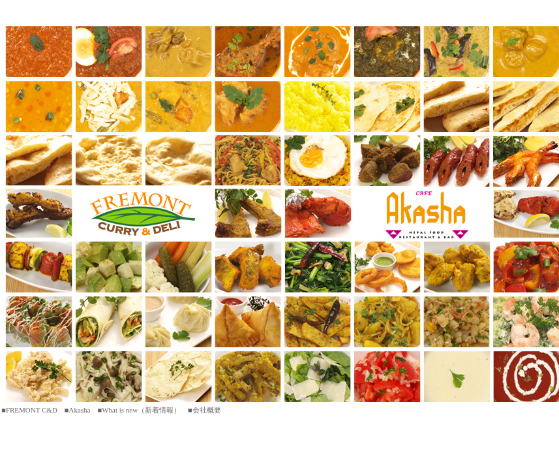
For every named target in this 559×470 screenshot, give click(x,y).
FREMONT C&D (31, 410)
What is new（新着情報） (141, 410)
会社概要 (206, 410)
